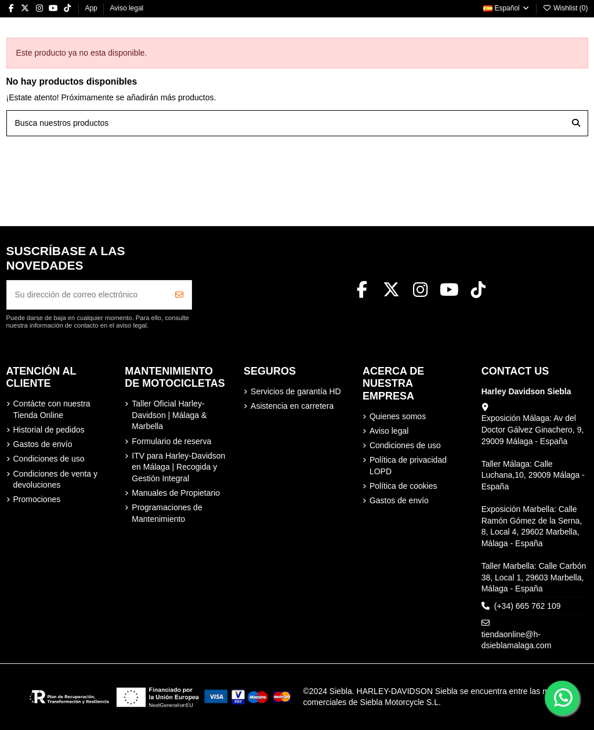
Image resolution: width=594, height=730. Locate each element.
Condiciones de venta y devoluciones (55, 479)
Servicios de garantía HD (296, 391)
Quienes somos (398, 416)
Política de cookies (403, 486)
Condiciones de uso (49, 458)
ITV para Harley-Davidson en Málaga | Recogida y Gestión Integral (178, 467)
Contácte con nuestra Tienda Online (51, 409)
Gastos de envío (43, 444)
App (92, 8)
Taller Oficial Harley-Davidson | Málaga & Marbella (169, 415)
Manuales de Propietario (176, 492)
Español (506, 8)
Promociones (37, 499)
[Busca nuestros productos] (576, 123)
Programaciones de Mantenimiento (167, 513)
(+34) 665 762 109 (527, 606)
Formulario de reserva (171, 441)
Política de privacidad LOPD (408, 465)
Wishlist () (565, 8)
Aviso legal (126, 8)
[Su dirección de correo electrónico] (87, 295)
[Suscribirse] (179, 295)
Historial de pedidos (49, 429)
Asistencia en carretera (292, 406)
